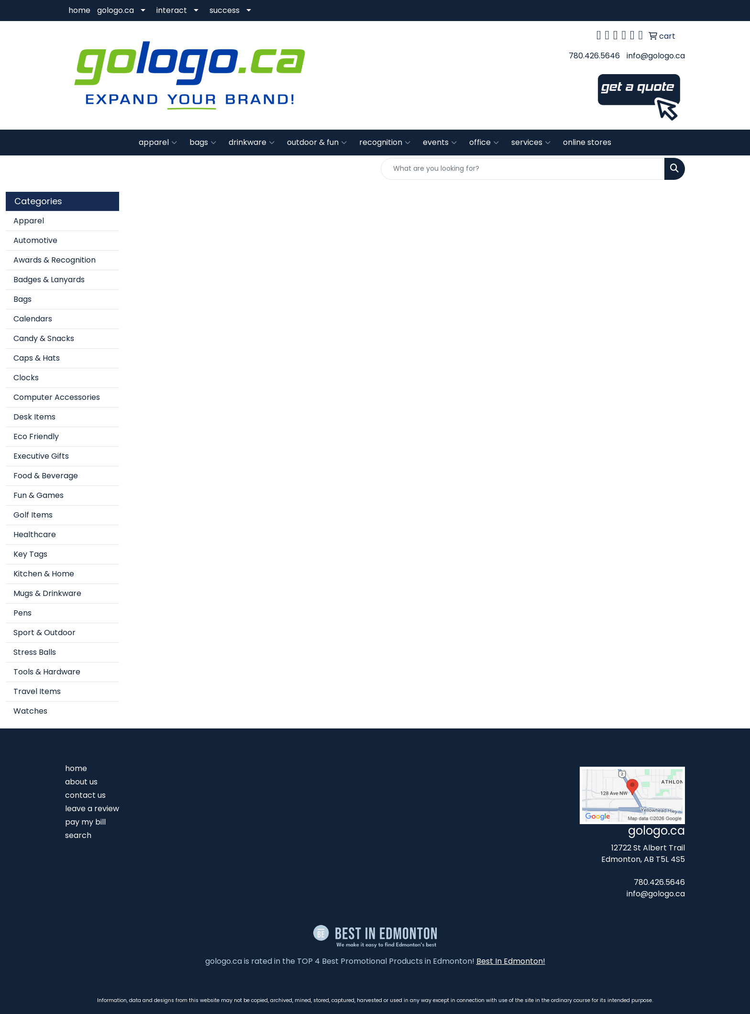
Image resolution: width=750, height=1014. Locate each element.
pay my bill (85, 821)
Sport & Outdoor (44, 632)
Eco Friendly (36, 436)
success (225, 10)
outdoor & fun (317, 142)
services (531, 142)
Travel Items (37, 691)
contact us (85, 795)
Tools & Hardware (46, 671)
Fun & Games (38, 495)
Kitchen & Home (43, 573)
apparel (158, 142)
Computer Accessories (56, 397)
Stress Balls (34, 652)
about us (81, 781)
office (484, 142)
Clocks (26, 377)
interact (171, 10)
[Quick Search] (523, 169)
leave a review (92, 808)
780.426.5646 (594, 55)
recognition (384, 142)
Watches (30, 710)
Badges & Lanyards (49, 279)
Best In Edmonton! (510, 961)
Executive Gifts (41, 456)
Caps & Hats (36, 358)
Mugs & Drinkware (47, 593)
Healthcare (34, 534)
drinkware (252, 142)
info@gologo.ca (656, 55)
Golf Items (33, 514)
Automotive (35, 240)
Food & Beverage (45, 475)
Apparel (28, 220)
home (79, 10)
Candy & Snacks (43, 338)
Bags (22, 299)
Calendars (32, 318)
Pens (22, 612)
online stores (587, 142)
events (440, 142)
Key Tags (30, 554)
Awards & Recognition (54, 259)
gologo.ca (115, 10)
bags (202, 142)
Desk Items (34, 416)
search (78, 835)
